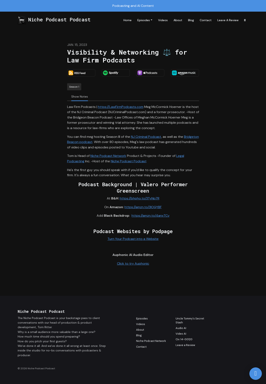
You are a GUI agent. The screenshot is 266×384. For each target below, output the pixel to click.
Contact (206, 20)
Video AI (181, 333)
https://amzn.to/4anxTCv (150, 215)
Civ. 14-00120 (184, 339)
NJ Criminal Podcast (146, 137)
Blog (191, 20)
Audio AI (181, 328)
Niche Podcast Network (108, 156)
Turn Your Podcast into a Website (133, 239)
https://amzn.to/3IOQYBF (143, 207)
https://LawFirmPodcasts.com (120, 107)
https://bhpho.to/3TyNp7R (139, 198)
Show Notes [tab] (79, 96)
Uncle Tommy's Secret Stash (190, 320)
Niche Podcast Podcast (129, 161)
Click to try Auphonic (133, 263)
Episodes (143, 20)
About (178, 20)
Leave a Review (228, 20)
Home (127, 20)
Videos (163, 20)
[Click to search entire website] (245, 20)
